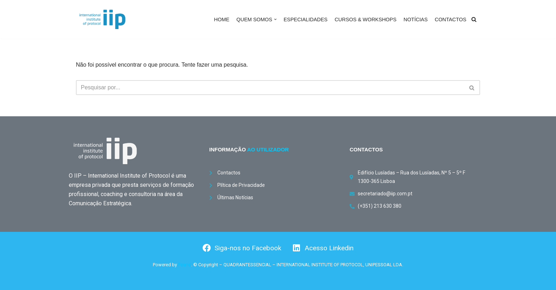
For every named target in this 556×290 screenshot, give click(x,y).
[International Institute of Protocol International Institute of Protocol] (102, 19)
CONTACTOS (450, 19)
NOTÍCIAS (416, 19)
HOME (221, 19)
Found (184, 264)
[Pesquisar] (474, 19)
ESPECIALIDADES (306, 19)
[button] (275, 19)
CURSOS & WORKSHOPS (365, 19)
